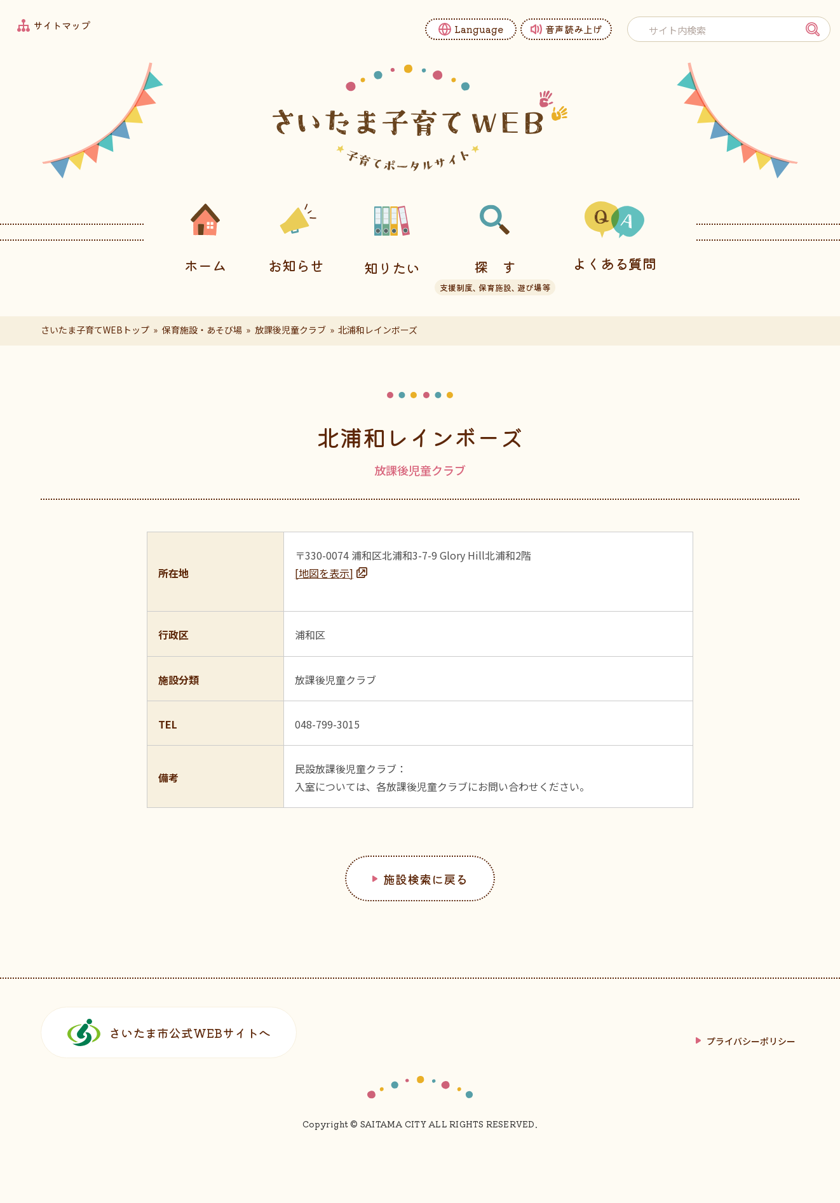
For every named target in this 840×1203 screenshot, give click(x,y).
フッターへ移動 (0, 0)
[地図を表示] (324, 573)
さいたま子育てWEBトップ (95, 329)
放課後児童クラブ (290, 329)
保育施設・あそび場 (202, 329)
